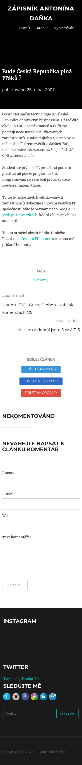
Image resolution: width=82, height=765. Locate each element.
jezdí (6, 215)
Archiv (42, 28)
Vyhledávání (64, 28)
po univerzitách (24, 215)
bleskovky (40, 280)
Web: (6, 515)
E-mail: (8, 494)
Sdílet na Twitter (40, 369)
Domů (24, 28)
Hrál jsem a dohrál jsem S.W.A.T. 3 (47, 330)
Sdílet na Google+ (41, 393)
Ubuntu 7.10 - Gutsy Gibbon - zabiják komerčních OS (37, 309)
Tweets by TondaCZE (21, 679)
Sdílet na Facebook (40, 381)
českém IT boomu (36, 239)
